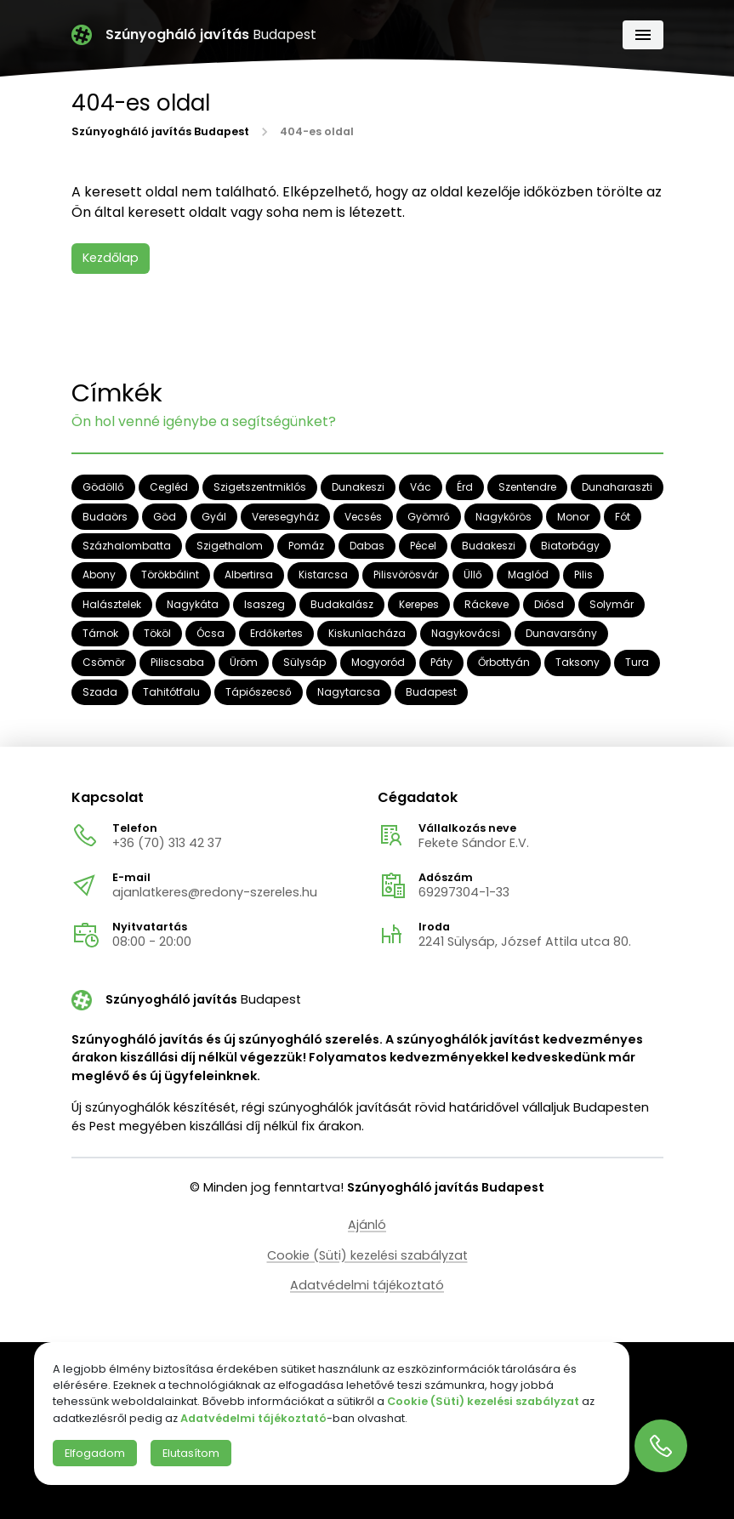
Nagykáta (193, 604)
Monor (573, 516)
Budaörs (105, 516)
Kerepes (419, 604)
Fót (622, 516)
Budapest (431, 692)
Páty (441, 663)
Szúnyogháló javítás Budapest (160, 132)
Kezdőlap (111, 257)
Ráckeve (486, 604)
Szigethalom (229, 546)
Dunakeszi (358, 488)
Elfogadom (95, 1453)
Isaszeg (264, 604)
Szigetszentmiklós (259, 488)
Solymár (611, 604)
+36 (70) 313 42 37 (167, 843)
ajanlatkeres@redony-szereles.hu (214, 892)
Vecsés (363, 516)
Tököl (157, 634)
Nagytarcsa (348, 692)
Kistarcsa (323, 575)
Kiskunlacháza (367, 634)
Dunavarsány (561, 634)
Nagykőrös (503, 516)
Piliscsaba (177, 663)
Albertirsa (249, 575)
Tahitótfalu (171, 692)
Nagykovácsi (465, 634)
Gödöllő (103, 488)
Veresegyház (285, 516)
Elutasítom (190, 1453)
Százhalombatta (127, 546)
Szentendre (527, 488)
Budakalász (341, 604)
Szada (100, 692)
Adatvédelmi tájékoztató (367, 1285)
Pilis (583, 575)
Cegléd (169, 488)
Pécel (423, 546)
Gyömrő (428, 516)
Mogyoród (378, 663)
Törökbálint (170, 575)
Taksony (577, 663)
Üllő (473, 575)
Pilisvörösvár (405, 575)
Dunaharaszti (617, 488)
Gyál (214, 516)
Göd (164, 516)
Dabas (367, 546)
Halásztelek (112, 604)
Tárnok (100, 634)
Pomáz (306, 546)
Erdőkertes (276, 634)
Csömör (104, 663)
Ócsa (210, 634)
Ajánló (367, 1224)
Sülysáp (304, 663)
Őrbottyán (504, 663)
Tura (637, 663)
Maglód (528, 575)
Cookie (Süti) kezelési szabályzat (367, 1255)
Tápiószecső (258, 692)
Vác (420, 488)
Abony (99, 575)
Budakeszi (488, 546)
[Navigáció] (643, 34)
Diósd (549, 604)
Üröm (244, 663)
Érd (465, 488)
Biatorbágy (570, 546)
